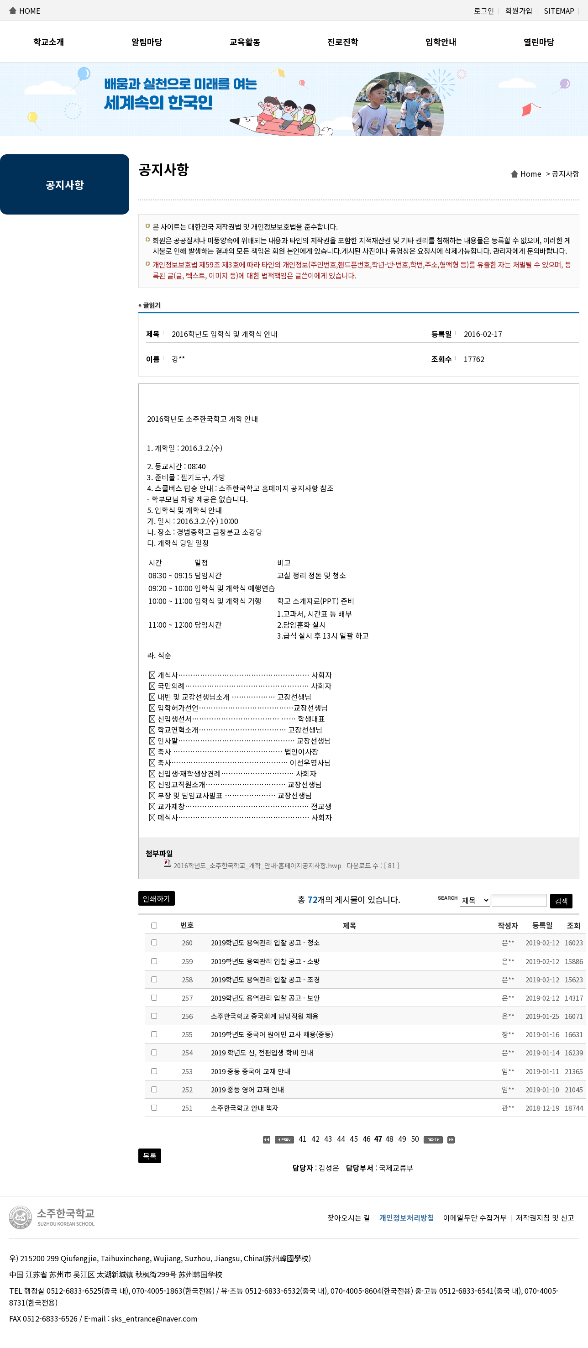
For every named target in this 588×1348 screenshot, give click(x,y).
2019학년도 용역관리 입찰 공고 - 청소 (265, 942)
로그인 (484, 10)
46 (366, 1138)
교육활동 (245, 41)
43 (328, 1138)
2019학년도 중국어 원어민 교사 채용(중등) (272, 1034)
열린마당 (539, 41)
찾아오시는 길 (348, 1217)
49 (402, 1138)
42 (315, 1138)
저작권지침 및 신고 (545, 1217)
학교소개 (48, 41)
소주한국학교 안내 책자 (244, 1107)
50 (415, 1138)
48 (389, 1138)
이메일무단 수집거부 (475, 1217)
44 (341, 1138)
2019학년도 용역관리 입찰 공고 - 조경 (265, 979)
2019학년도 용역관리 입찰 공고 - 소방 (265, 961)
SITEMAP (559, 10)
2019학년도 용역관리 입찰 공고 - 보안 (265, 997)
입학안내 (441, 41)
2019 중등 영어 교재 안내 (247, 1089)
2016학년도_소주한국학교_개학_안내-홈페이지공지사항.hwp (257, 865)
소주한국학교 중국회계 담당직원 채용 (265, 1016)
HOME (29, 10)
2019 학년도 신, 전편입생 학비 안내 (262, 1052)
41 (303, 1138)
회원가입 (519, 10)
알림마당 (147, 41)
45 (354, 1138)
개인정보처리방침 (406, 1217)
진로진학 (342, 41)
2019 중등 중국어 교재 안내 (250, 1071)
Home (530, 173)
